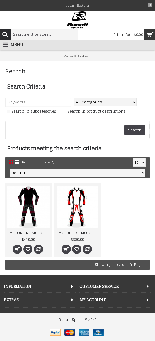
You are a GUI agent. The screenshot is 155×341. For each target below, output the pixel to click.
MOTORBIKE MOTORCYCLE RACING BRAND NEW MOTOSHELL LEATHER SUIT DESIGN (78, 232)
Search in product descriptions (94, 111)
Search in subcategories (31, 111)
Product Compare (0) (38, 162)
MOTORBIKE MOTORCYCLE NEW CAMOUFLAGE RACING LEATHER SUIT (29, 232)
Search (83, 55)
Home (68, 55)
